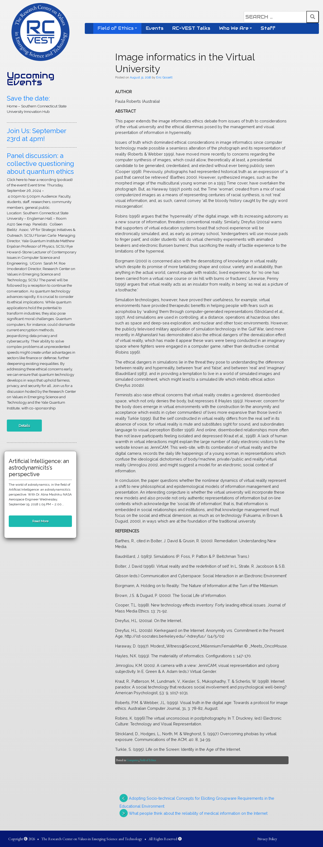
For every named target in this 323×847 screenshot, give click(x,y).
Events (155, 28)
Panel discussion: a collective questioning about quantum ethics (40, 163)
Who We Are (234, 28)
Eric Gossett (164, 77)
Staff (268, 28)
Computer (133, 760)
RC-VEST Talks (191, 28)
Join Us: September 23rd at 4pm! (36, 135)
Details (24, 425)
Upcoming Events (30, 79)
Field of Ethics (116, 28)
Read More (40, 521)
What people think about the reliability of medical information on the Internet (198, 813)
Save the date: (28, 98)
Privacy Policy (267, 838)
